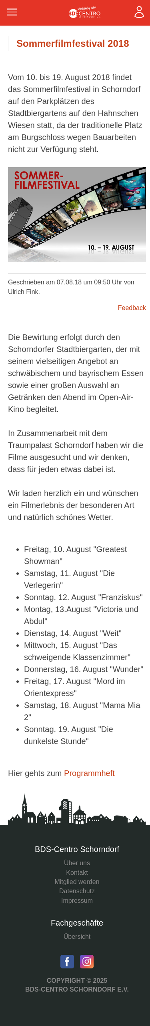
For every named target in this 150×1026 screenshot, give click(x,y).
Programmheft (89, 773)
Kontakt (77, 872)
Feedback (132, 307)
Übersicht (77, 936)
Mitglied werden (76, 881)
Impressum (77, 900)
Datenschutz (77, 891)
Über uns (77, 863)
